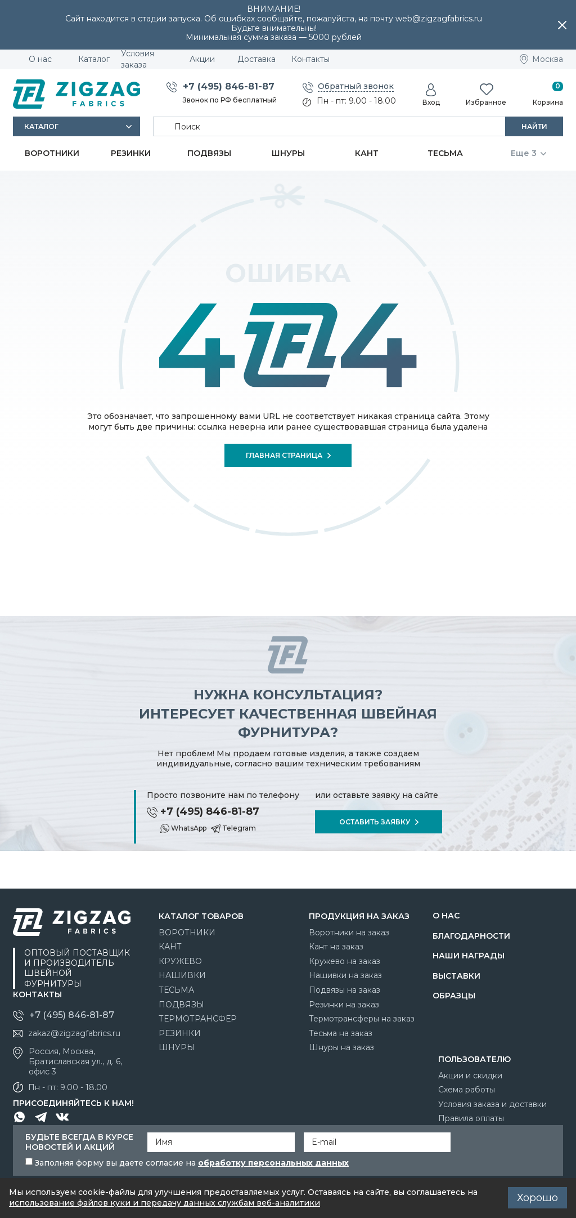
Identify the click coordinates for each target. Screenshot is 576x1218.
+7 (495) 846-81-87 (228, 86)
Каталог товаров (201, 916)
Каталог (41, 126)
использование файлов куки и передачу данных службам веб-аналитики (164, 1203)
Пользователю (474, 1059)
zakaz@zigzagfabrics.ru (74, 1033)
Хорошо (537, 1198)
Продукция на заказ (359, 916)
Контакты (37, 994)
